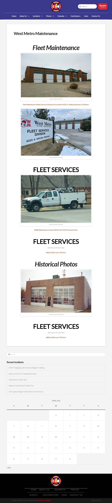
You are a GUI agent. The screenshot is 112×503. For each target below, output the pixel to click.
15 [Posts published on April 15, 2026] (56, 437)
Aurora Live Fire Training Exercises (22, 374)
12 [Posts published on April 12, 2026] (14, 437)
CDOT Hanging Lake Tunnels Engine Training (26, 368)
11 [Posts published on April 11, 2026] (98, 426)
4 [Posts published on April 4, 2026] (98, 415)
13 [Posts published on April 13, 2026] (28, 437)
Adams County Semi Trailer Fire (21, 386)
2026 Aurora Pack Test (18, 380)
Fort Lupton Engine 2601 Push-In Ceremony (26, 392)
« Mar (9, 468)
